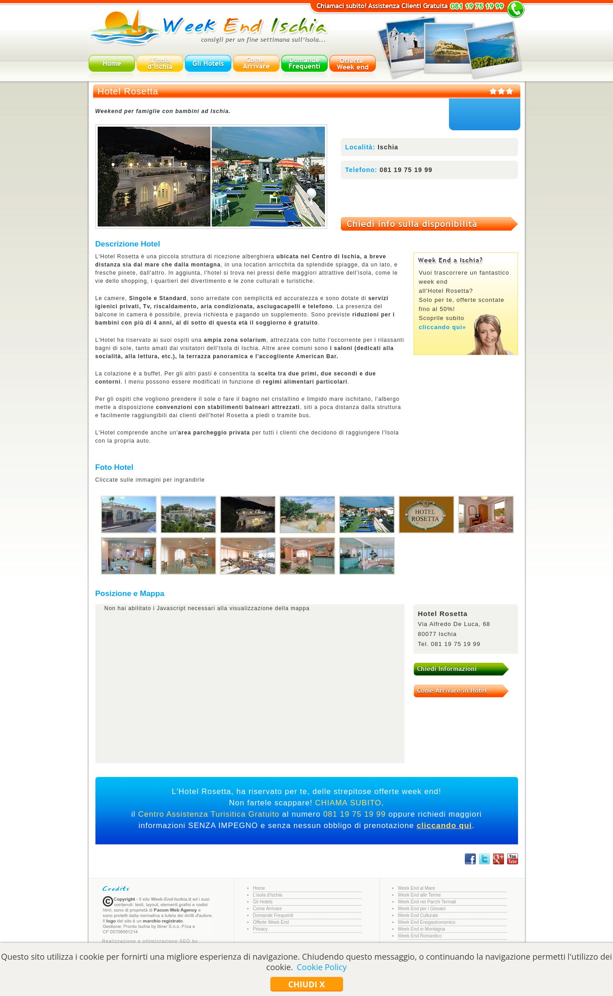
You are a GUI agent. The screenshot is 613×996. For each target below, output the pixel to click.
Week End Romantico (420, 935)
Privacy (260, 929)
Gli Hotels (263, 901)
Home (259, 888)
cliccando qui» (442, 327)
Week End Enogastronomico (427, 922)
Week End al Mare (416, 888)
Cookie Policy (322, 966)
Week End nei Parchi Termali (427, 901)
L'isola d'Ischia (267, 894)
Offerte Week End (271, 922)
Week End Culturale (418, 915)
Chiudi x (306, 984)
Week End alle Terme (419, 894)
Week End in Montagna (421, 929)
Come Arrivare (267, 908)
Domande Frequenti (273, 915)
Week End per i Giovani (422, 908)
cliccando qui (444, 825)
